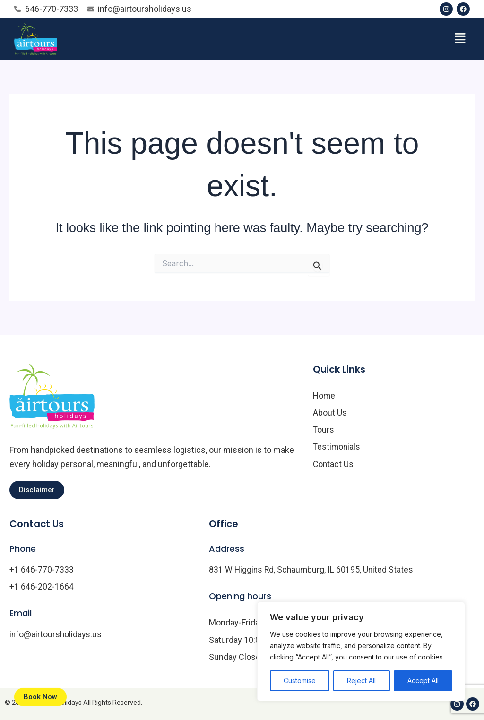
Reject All (361, 681)
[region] (361, 651)
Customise (300, 681)
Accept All (423, 681)
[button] (460, 39)
